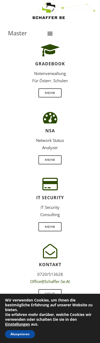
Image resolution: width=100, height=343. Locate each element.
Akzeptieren (20, 334)
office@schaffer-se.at (50, 281)
